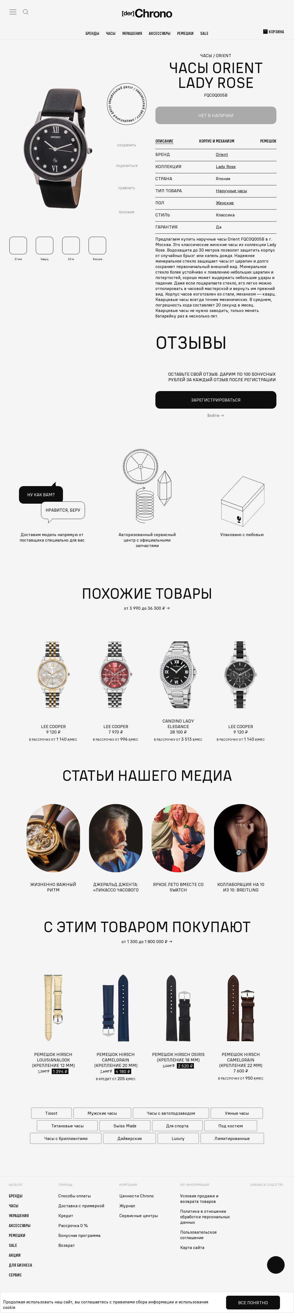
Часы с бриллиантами (65, 1138)
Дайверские (129, 1138)
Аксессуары (160, 33)
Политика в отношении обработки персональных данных (205, 1216)
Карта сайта (192, 1247)
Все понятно (253, 1302)
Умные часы (237, 1113)
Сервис (15, 1275)
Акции (15, 1255)
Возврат (66, 1245)
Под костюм (230, 1125)
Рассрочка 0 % (73, 1225)
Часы (111, 33)
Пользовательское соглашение (198, 1234)
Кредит (65, 1215)
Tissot (51, 1113)
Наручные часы (231, 190)
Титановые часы (67, 1125)
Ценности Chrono (136, 1195)
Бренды (92, 33)
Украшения (132, 33)
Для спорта (177, 1125)
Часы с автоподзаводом (171, 1113)
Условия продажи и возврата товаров (199, 1198)
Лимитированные (232, 1138)
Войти (213, 415)
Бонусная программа (79, 1235)
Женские (225, 202)
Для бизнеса (20, 1265)
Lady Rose (226, 166)
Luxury (178, 1138)
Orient (222, 154)
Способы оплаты (74, 1195)
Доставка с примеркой (81, 1205)
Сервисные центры (138, 1215)
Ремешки (185, 33)
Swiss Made (125, 1125)
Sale (204, 33)
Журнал (127, 1205)
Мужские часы (102, 1113)
